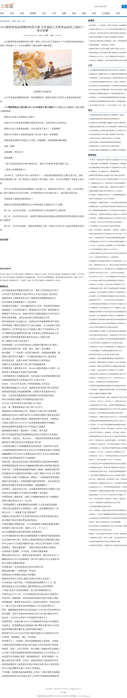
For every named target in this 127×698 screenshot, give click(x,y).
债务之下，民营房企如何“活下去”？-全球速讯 (105, 460)
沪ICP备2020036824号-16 (61, 696)
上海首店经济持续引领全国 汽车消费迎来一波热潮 (106, 115)
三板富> (14, 21)
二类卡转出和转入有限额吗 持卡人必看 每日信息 (106, 343)
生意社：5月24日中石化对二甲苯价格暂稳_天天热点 (26, 384)
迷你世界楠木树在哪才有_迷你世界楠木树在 (22, 629)
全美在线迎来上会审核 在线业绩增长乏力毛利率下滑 (107, 130)
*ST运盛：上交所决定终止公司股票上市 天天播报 (106, 370)
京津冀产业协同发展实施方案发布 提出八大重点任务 (26, 337)
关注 (44, 13)
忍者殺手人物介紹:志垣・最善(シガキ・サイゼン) (24, 528)
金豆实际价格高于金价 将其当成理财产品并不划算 (106, 134)
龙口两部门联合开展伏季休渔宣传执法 (19, 520)
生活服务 (106, 13)
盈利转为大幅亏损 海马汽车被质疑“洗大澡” (22, 442)
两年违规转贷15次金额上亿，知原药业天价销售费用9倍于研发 (30, 321)
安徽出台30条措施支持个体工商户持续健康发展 (23, 364)
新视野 (33, 13)
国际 (84, 13)
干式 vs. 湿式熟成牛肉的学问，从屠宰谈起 (103, 257)
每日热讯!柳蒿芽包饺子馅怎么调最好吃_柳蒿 (104, 541)
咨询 (94, 13)
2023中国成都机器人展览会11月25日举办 (103, 249)
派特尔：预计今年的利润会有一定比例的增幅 (105, 522)
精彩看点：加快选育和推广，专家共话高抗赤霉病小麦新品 (29, 547)
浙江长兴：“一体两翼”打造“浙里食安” (19, 512)
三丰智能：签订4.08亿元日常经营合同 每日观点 (105, 222)
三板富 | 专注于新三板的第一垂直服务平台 (13, 6)
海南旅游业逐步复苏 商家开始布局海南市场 (104, 119)
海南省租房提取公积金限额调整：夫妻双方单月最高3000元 (29, 391)
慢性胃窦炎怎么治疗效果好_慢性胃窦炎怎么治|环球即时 (27, 586)
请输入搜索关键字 (100, 6)
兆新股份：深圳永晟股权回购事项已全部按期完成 (106, 358)
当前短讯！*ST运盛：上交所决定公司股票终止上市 (107, 284)
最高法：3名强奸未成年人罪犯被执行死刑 (103, 382)
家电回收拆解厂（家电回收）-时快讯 (19, 571)
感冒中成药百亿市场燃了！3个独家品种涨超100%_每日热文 (29, 356)
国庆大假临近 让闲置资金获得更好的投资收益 (105, 142)
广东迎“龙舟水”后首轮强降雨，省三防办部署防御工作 (26, 590)
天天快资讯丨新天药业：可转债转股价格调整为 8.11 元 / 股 (29, 582)
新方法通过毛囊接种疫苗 (13, 563)
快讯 (22, 13)
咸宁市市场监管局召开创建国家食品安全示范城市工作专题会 (30, 434)
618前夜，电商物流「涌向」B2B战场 (19, 637)
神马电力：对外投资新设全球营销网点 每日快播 (105, 413)
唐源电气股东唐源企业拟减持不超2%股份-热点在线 (107, 175)
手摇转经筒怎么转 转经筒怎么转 (100, 530)
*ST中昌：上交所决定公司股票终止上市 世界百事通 (107, 245)
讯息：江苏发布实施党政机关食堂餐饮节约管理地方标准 (28, 395)
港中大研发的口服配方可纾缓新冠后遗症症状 (22, 399)
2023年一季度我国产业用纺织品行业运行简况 (105, 502)
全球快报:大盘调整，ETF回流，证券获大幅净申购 (25, 551)
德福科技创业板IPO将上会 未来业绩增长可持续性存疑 (107, 127)
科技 (74, 13)
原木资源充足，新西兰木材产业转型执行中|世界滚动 (26, 360)
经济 (118, 13)
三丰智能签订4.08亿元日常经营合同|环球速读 (104, 226)
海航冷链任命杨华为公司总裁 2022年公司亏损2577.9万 (108, 234)
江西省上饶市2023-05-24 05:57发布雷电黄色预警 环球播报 (28, 423)
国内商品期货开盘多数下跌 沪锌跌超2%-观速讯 (23, 427)
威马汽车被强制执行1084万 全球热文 (102, 199)
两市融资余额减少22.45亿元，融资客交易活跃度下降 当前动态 (30, 388)
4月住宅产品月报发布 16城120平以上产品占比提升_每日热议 (29, 294)
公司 (54, 13)
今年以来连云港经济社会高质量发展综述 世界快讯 (106, 280)
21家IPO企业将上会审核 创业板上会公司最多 (104, 138)
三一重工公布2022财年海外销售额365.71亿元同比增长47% (28, 606)
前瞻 (64, 13)
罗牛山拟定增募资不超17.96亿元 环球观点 (21, 668)
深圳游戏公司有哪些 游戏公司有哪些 (19, 575)
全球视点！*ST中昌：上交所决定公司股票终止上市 (107, 452)
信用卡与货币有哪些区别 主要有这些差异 (103, 327)
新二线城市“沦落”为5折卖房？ (16, 341)
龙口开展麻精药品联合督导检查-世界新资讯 (22, 532)
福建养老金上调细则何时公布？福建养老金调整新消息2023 (29, 298)
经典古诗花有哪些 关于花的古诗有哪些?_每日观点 (25, 493)
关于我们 (63, 692)
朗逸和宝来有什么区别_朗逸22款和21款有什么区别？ (26, 578)
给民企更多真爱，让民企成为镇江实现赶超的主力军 (26, 317)
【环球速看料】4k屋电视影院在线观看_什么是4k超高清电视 (29, 504)
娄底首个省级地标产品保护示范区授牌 (19, 372)
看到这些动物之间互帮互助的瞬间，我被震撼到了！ (26, 485)
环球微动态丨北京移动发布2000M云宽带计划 (22, 567)
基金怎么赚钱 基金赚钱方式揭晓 (100, 393)
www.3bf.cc (64, 689)
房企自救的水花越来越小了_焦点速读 (19, 302)
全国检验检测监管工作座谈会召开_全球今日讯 (23, 380)
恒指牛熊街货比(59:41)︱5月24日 (17, 501)
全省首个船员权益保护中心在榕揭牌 (18, 458)
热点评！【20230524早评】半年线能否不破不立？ (25, 617)
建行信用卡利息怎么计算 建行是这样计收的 (104, 354)
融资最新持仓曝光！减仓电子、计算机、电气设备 (25, 430)
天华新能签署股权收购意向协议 (100, 506)
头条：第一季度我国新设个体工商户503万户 (22, 407)
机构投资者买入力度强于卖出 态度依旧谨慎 (104, 146)
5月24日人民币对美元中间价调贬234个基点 (21, 403)
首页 (2, 13)
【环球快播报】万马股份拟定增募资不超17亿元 (105, 351)
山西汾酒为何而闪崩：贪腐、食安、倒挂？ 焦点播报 (26, 349)
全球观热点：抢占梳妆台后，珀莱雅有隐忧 (104, 171)
